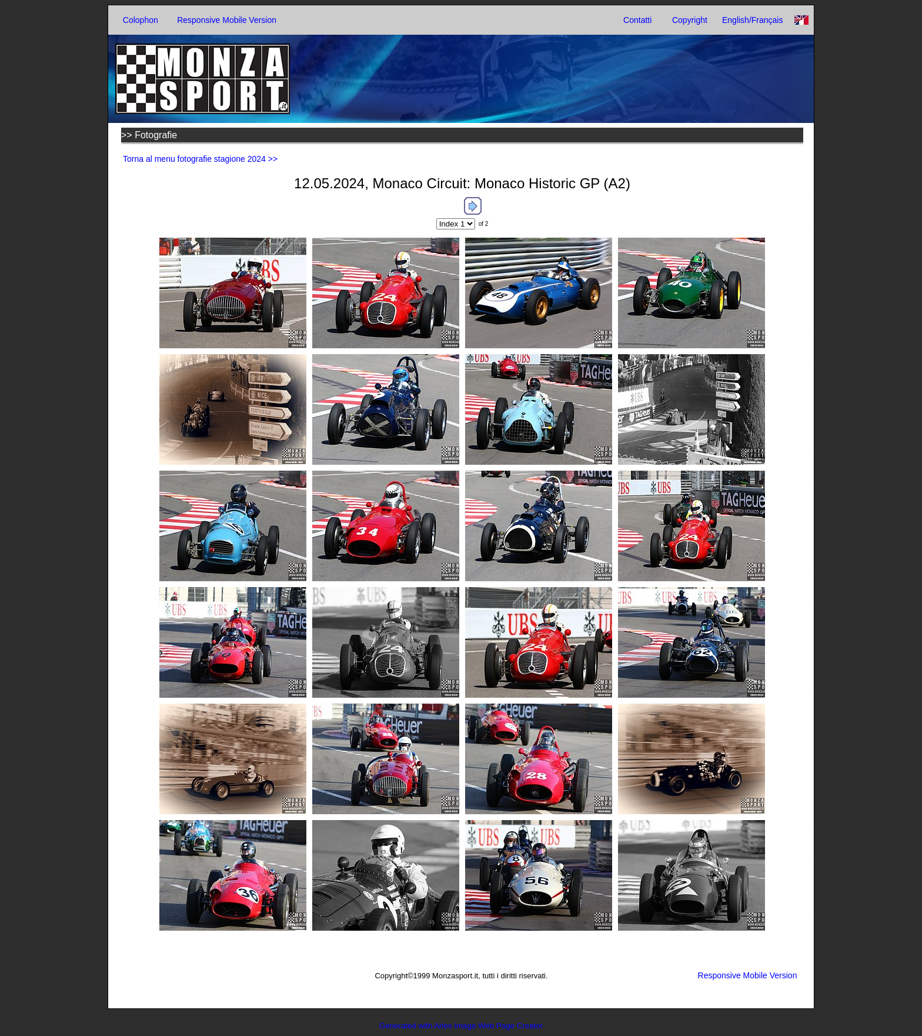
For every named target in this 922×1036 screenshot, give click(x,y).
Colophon (140, 20)
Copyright (689, 20)
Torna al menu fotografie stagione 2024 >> (200, 159)
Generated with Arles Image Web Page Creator (461, 1025)
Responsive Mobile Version (226, 20)
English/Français (752, 20)
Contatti (637, 20)
